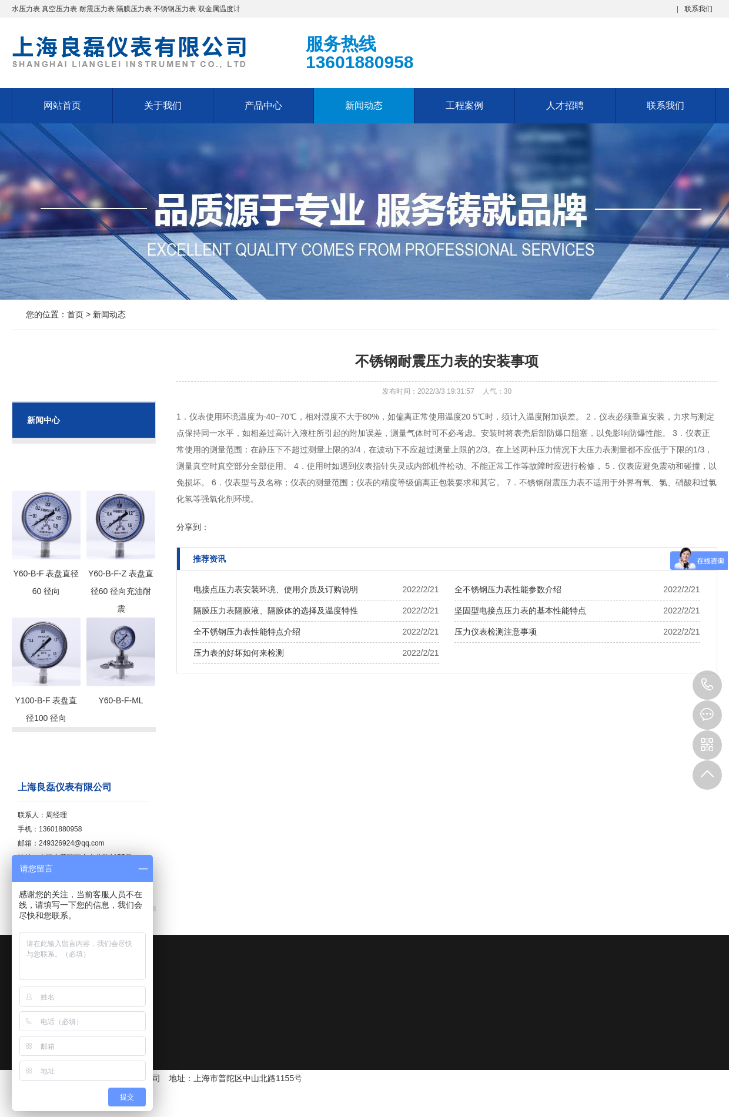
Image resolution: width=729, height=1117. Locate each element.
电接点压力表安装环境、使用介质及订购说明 (275, 589)
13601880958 (707, 685)
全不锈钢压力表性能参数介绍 (507, 589)
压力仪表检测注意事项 (495, 631)
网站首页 (62, 105)
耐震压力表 (97, 9)
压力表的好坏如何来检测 (238, 653)
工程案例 (464, 105)
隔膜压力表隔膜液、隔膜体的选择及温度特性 (275, 610)
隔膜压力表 (134, 9)
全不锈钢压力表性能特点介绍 (246, 631)
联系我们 (698, 9)
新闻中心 (43, 420)
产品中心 (263, 105)
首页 (75, 314)
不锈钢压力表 (174, 9)
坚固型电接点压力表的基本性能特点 (520, 610)
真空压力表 (59, 9)
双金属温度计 (219, 9)
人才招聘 (565, 105)
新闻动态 (364, 105)
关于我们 (163, 105)
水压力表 (26, 9)
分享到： (192, 527)
